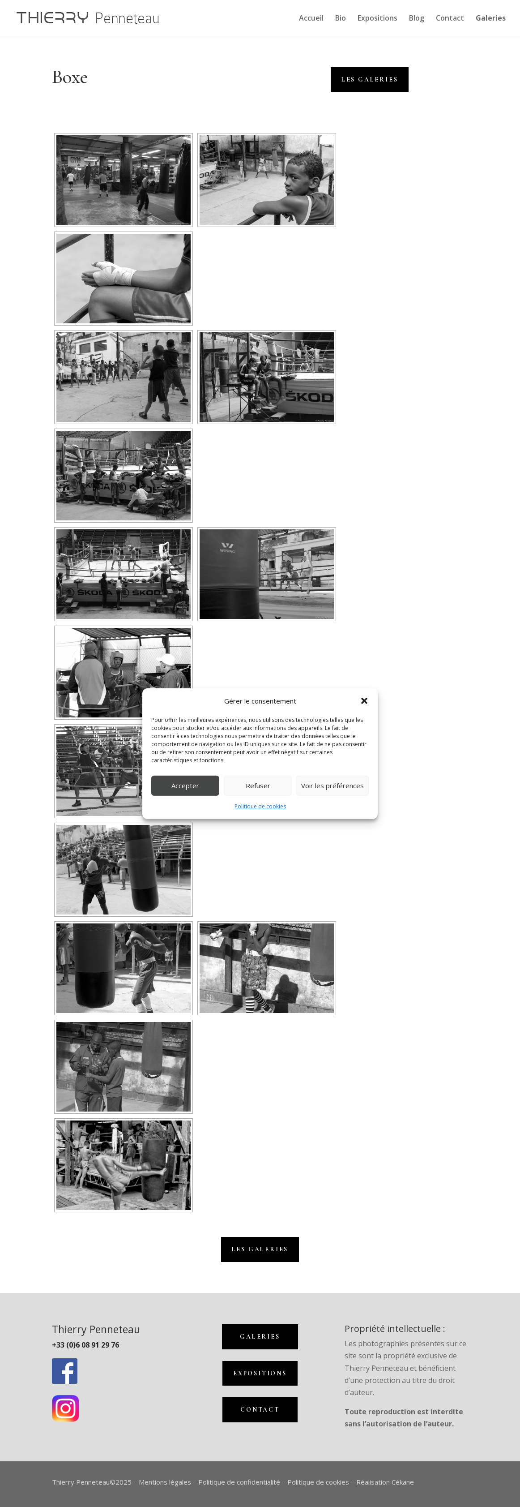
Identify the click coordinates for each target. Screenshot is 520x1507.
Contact (450, 19)
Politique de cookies (260, 806)
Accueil (311, 19)
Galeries (260, 1336)
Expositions (377, 19)
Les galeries (260, 1249)
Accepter (185, 785)
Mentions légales (165, 1481)
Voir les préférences (332, 785)
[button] (364, 700)
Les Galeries (369, 79)
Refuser (258, 785)
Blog (416, 19)
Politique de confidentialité (239, 1481)
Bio (340, 19)
